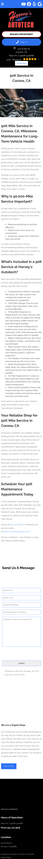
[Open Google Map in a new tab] (21, 844)
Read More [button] (9, 766)
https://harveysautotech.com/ (16, 531)
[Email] (21, 605)
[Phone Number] (21, 612)
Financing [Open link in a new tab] (21, 63)
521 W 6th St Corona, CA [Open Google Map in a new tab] (21, 50)
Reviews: (21, 59)
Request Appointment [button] (21, 34)
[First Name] (21, 590)
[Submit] (21, 663)
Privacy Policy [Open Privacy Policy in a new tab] (6, 857)
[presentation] (21, 653)
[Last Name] (21, 597)
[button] (23, 4)
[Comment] (21, 632)
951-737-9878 (16, 524)
